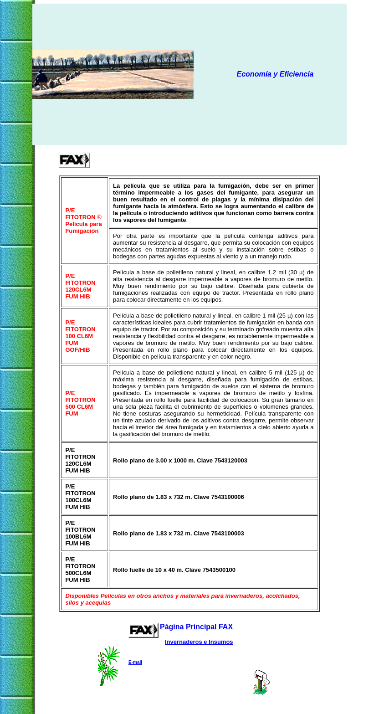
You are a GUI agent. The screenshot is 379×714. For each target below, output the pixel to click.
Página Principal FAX (196, 627)
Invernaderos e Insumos (199, 641)
